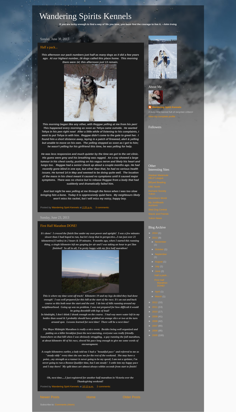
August (159, 261)
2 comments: (104, 386)
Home (91, 397)
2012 (155, 302)
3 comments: (102, 207)
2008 (155, 321)
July (157, 266)
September (161, 254)
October (159, 249)
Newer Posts (49, 397)
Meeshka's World (158, 198)
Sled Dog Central (158, 209)
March (158, 296)
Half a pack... (49, 47)
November (160, 241)
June (158, 271)
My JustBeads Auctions (156, 204)
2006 (155, 330)
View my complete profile (162, 116)
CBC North (154, 186)
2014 (155, 233)
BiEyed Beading (157, 182)
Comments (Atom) (65, 404)
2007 (155, 325)
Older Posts (131, 397)
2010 (155, 311)
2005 (155, 335)
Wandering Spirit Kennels (166, 107)
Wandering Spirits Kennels (85, 16)
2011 (155, 307)
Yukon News (155, 218)
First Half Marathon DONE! (58, 226)
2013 (155, 237)
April (158, 291)
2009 (155, 316)
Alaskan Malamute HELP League (158, 176)
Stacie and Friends (159, 214)
